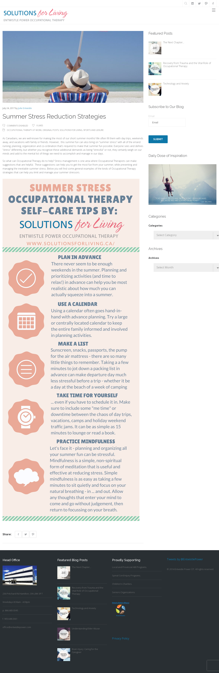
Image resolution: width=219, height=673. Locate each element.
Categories (155, 225)
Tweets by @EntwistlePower (185, 559)
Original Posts (51, 130)
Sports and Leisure (93, 130)
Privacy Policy (120, 638)
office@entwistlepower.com (17, 627)
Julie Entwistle (25, 108)
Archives (154, 258)
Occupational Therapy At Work (24, 130)
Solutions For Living (71, 130)
